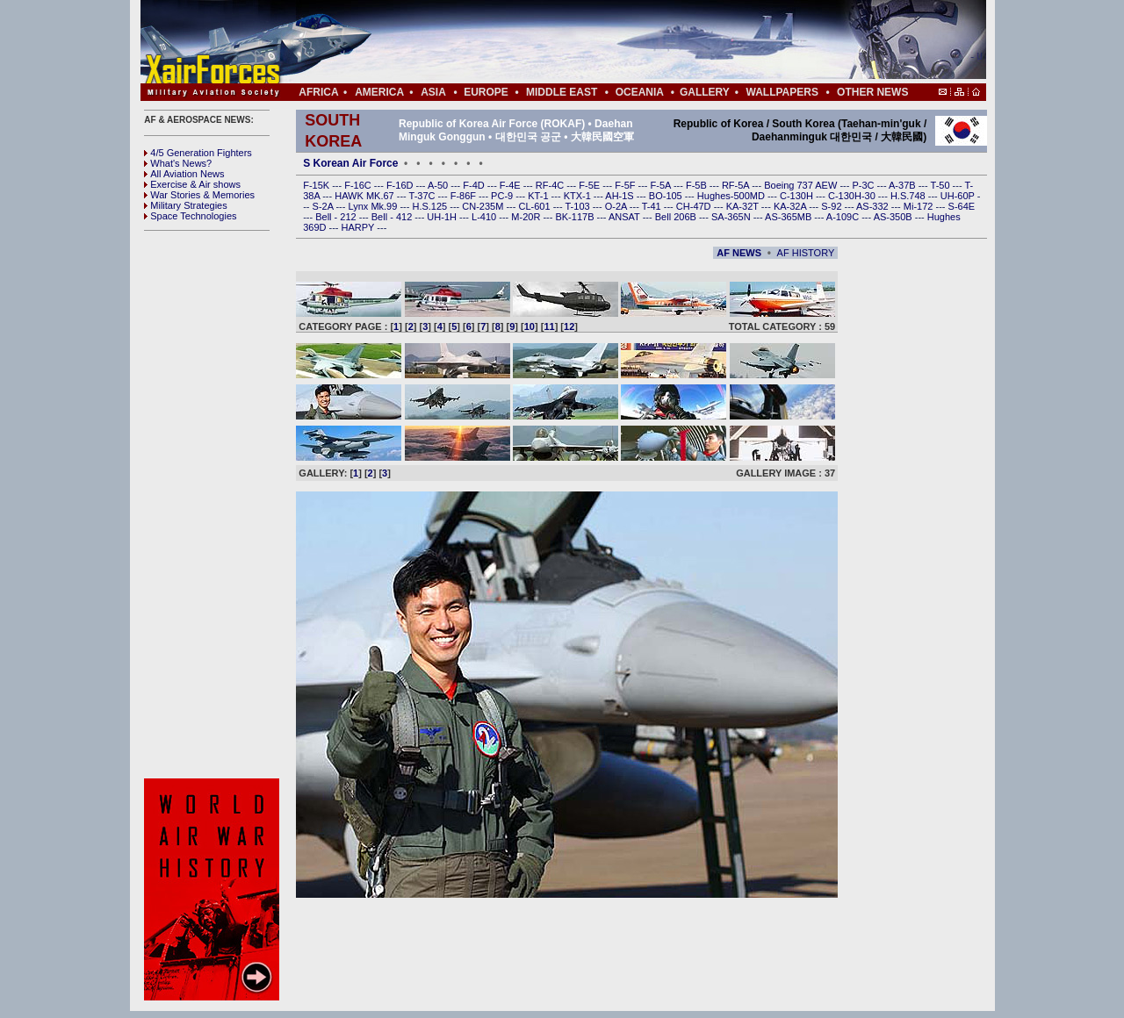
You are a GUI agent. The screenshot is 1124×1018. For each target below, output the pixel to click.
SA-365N (732, 216)
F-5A (662, 185)
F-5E (590, 185)
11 (549, 326)
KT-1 (539, 195)
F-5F (626, 185)
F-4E (511, 185)
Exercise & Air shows (192, 184)
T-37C (423, 195)
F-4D (475, 185)
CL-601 (535, 206)
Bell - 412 (393, 216)
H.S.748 (909, 195)
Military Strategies (185, 205)
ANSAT (626, 216)
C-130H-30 (853, 195)
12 (569, 326)
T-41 (653, 206)
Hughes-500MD (732, 195)
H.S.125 (431, 206)
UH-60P (958, 195)
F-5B (698, 185)
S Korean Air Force (350, 163)
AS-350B (894, 216)
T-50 (942, 185)
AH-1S (620, 195)
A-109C (843, 216)
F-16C (359, 185)
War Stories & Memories (199, 195)
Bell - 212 (337, 216)
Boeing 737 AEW (801, 185)
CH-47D (695, 206)
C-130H (798, 195)
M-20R (527, 216)
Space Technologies (190, 216)
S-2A (324, 206)
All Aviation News (184, 173)
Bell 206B (677, 216)
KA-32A (791, 206)
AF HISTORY (806, 252)
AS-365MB (789, 216)
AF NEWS (739, 252)
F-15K (317, 185)
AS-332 (873, 206)
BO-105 (667, 195)
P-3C (864, 185)
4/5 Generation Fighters (199, 152)
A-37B (904, 185)
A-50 (439, 185)
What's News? (178, 163)
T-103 (578, 206)
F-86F (464, 195)
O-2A (617, 206)
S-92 (832, 206)
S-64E (962, 206)
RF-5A (737, 185)
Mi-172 (920, 206)
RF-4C (551, 185)
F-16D (401, 185)
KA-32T (743, 206)
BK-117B (575, 216)
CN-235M (484, 206)
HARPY (360, 227)
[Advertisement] (615, 42)
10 (529, 326)
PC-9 (503, 195)
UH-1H (443, 216)
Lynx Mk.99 (374, 206)
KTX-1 (579, 195)
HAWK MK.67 (366, 195)
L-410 (485, 216)
